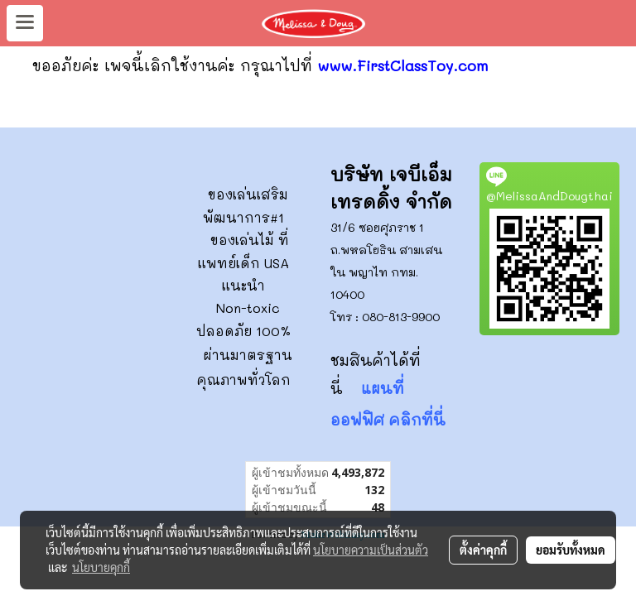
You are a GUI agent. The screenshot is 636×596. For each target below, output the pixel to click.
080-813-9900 (401, 316)
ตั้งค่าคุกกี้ (483, 549)
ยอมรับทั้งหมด (570, 549)
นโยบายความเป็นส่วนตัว (370, 549)
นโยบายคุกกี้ (101, 567)
